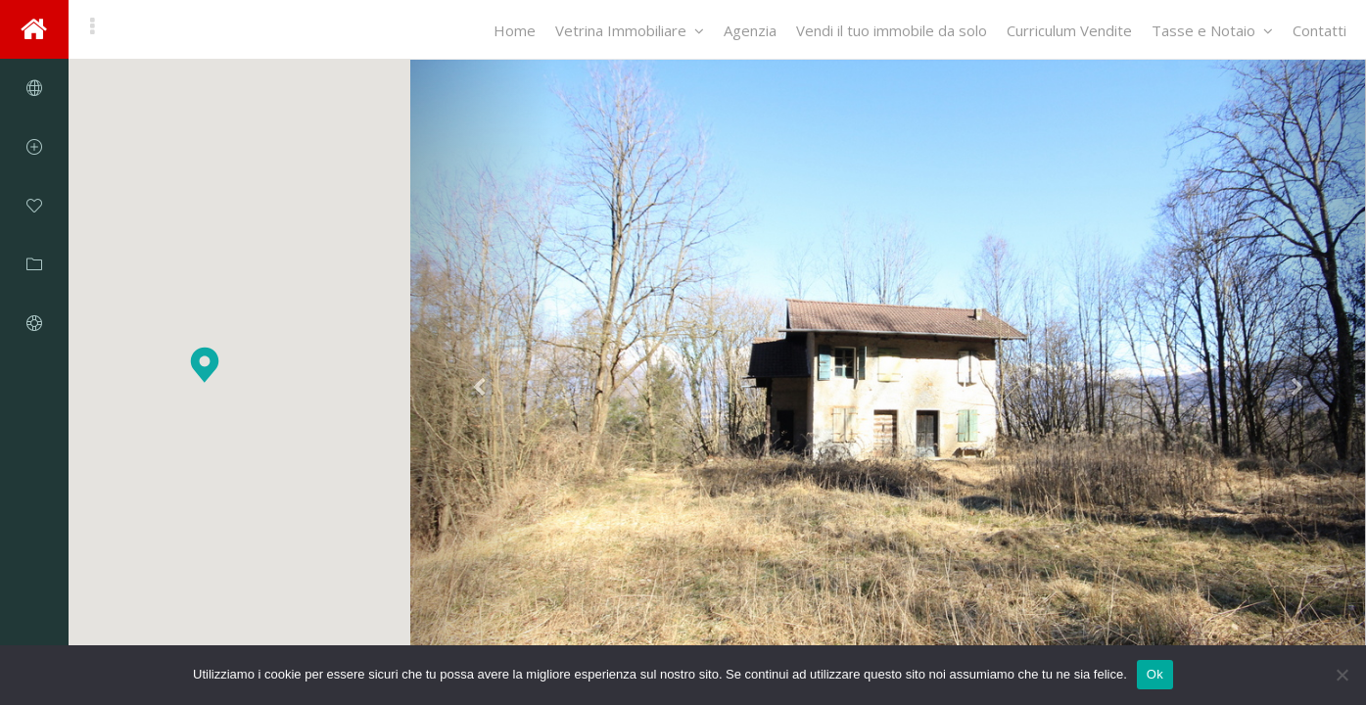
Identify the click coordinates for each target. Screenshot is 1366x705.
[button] (204, 365)
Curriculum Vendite (1069, 30)
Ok (1155, 674)
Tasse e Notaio (1212, 30)
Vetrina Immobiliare (629, 30)
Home (515, 30)
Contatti (1319, 30)
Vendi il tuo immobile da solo (891, 30)
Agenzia (750, 30)
